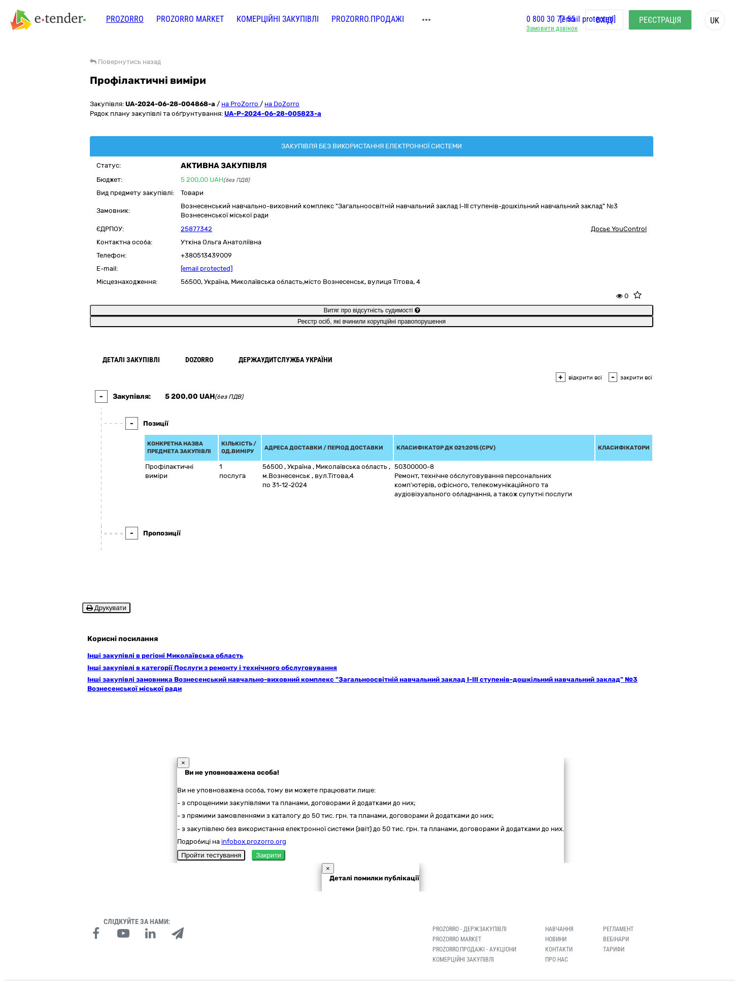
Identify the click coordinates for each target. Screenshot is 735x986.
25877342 (196, 229)
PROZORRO (125, 19)
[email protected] (206, 268)
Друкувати (106, 608)
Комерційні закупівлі (278, 19)
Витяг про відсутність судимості (371, 310)
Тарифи (613, 934)
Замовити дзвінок (552, 28)
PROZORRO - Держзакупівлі (469, 913)
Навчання (559, 913)
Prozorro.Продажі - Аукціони (474, 934)
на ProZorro (240, 104)
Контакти (559, 934)
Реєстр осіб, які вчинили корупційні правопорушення (371, 321)
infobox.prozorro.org (253, 826)
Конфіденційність (206, 975)
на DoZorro (281, 104)
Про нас (556, 943)
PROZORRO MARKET (190, 19)
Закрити (268, 840)
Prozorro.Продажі (367, 19)
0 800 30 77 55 (550, 19)
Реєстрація (660, 20)
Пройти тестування (211, 840)
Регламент (618, 913)
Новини (555, 924)
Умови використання (261, 975)
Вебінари (616, 924)
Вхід (604, 20)
